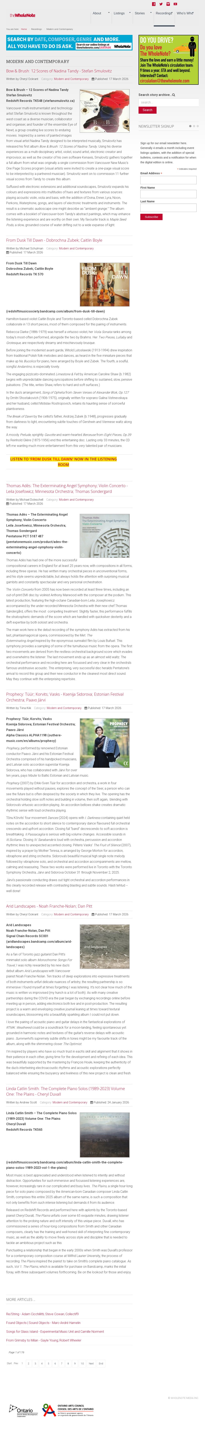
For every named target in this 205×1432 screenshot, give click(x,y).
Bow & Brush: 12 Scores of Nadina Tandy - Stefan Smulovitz (59, 71)
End (101, 1363)
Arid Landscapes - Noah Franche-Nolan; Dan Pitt (49, 906)
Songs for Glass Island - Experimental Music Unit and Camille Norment (55, 1332)
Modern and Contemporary (71, 79)
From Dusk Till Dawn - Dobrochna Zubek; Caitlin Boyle (54, 240)
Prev (16, 1363)
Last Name (147, 201)
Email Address (151, 173)
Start (9, 1363)
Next (91, 1363)
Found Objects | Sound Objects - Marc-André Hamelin (43, 1323)
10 (82, 1363)
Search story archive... (155, 95)
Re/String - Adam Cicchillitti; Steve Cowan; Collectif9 (42, 1314)
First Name (147, 187)
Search (147, 110)
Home (24, 29)
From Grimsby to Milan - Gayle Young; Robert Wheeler (43, 1340)
